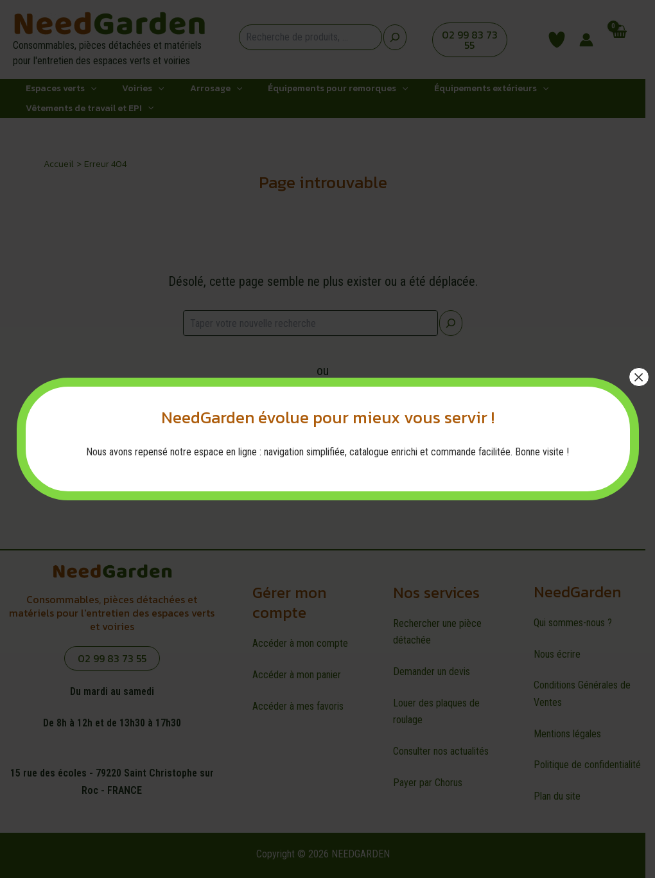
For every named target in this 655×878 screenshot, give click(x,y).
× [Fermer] (638, 377)
